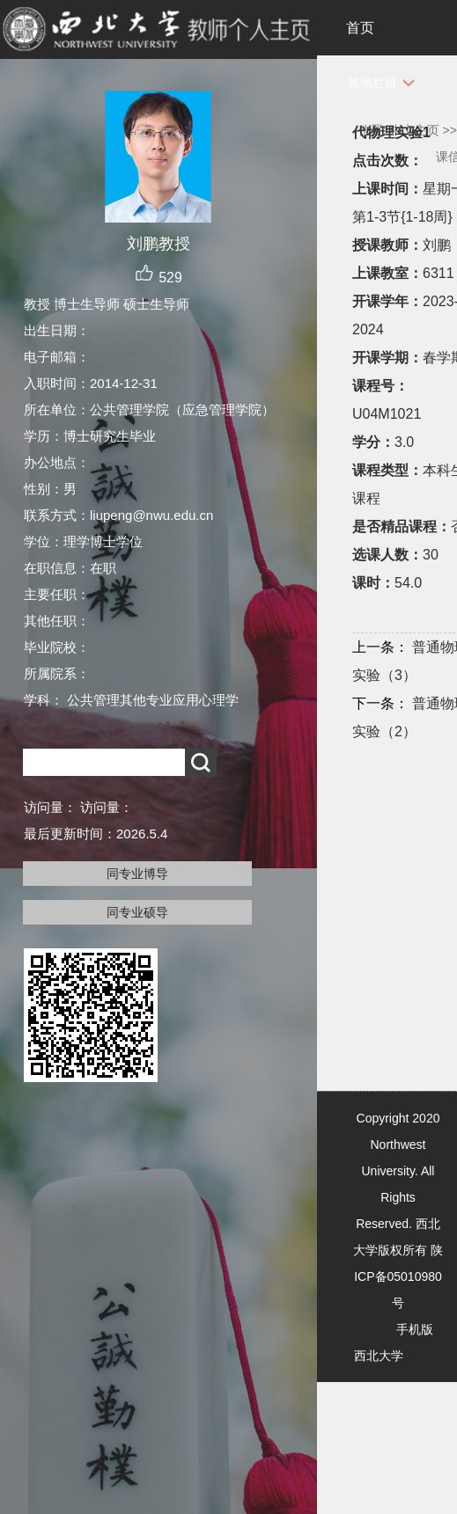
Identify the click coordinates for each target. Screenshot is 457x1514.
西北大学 (378, 1356)
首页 (360, 27)
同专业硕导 (137, 912)
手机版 (414, 1329)
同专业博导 (137, 874)
